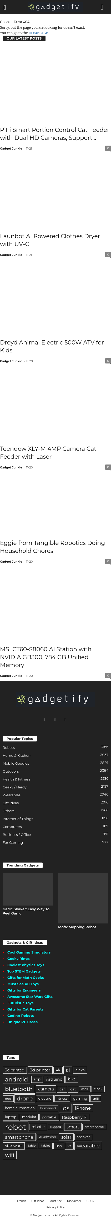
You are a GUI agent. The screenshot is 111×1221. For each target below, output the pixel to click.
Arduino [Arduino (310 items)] (54, 1079)
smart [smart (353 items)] (73, 1126)
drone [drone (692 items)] (25, 1098)
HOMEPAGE (38, 33)
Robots (9, 747)
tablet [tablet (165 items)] (45, 1145)
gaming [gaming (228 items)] (80, 1098)
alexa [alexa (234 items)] (80, 1070)
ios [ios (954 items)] (65, 1108)
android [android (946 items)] (16, 1079)
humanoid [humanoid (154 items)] (48, 1108)
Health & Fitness (16, 779)
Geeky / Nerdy (15, 787)
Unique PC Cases (22, 1022)
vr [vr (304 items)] (69, 1145)
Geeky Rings (18, 958)
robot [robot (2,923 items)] (15, 1127)
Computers (12, 827)
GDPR (90, 1201)
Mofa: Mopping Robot (77, 927)
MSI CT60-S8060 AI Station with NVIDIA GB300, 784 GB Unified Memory (46, 657)
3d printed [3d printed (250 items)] (14, 1070)
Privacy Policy (56, 1207)
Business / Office (17, 834)
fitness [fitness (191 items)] (62, 1098)
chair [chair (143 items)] (84, 1089)
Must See (55, 1201)
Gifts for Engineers (24, 990)
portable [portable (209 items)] (49, 1117)
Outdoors (11, 771)
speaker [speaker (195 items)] (83, 1137)
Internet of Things (18, 819)
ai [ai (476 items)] (68, 1070)
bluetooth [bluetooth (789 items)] (19, 1088)
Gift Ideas (11, 803)
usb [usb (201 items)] (59, 1146)
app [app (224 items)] (37, 1079)
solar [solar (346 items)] (66, 1137)
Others (8, 811)
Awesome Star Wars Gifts (30, 996)
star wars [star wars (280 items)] (13, 1145)
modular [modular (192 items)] (29, 1117)
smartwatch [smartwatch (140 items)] (47, 1136)
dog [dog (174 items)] (8, 1098)
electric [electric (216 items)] (44, 1098)
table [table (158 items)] (32, 1145)
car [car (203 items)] (62, 1089)
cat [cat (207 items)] (72, 1089)
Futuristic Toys (20, 1003)
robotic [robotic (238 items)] (38, 1127)
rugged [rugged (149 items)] (55, 1127)
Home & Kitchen (17, 755)
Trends (21, 1201)
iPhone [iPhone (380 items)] (83, 1108)
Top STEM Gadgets (24, 971)
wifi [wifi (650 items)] (9, 1155)
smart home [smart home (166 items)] (94, 1127)
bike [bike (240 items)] (72, 1079)
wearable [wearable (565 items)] (88, 1145)
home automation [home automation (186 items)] (20, 1108)
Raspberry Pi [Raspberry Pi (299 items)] (75, 1117)
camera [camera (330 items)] (46, 1088)
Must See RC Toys (23, 984)
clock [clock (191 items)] (98, 1089)
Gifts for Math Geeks (25, 977)
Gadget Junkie (11, 148)
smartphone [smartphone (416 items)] (19, 1137)
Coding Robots (20, 1015)
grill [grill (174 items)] (96, 1098)
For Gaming (13, 842)
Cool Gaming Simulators (29, 952)
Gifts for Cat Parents (25, 1009)
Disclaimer (74, 1201)
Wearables (12, 795)
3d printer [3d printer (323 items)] (40, 1069)
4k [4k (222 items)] (58, 1070)
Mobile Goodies (16, 763)
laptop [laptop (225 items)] (11, 1117)
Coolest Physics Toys (25, 965)
